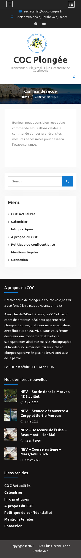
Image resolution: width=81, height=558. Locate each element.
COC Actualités (23, 214)
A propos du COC (24, 237)
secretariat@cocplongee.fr (43, 11)
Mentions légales (24, 252)
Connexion (19, 260)
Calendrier (19, 222)
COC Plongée (40, 60)
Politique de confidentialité (33, 244)
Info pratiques (22, 229)
